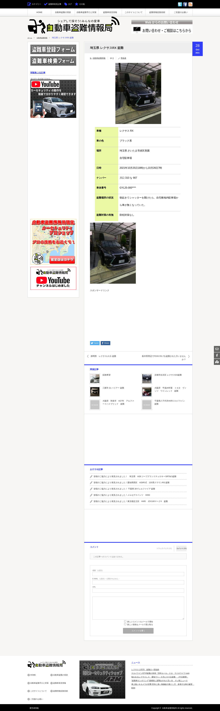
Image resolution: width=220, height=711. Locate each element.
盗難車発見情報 (110, 12)
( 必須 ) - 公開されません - (105, 578)
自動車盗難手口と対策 (86, 12)
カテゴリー (36, 4)
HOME (39, 12)
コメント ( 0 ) (181, 546)
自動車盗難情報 (45, 37)
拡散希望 (106, 375)
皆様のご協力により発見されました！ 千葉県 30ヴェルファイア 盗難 (124, 489)
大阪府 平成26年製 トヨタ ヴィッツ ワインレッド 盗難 (170, 389)
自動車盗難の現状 (63, 12)
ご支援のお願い (181, 12)
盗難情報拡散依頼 (157, 12)
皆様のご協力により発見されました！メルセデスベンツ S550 (122, 495)
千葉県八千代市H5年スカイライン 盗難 (169, 402)
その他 (82, 4)
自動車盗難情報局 (169, 707)
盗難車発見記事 (54, 4)
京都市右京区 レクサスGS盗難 (168, 375)
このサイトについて (134, 12)
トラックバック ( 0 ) (164, 546)
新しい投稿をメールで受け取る (140, 624)
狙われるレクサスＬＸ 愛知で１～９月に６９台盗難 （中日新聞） (159, 677)
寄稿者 (123, 58)
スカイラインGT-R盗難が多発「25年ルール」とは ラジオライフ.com (160, 673)
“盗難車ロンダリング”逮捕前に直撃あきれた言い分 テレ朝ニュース (159, 680)
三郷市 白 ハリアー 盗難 (113, 388)
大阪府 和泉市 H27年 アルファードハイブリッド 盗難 (118, 402)
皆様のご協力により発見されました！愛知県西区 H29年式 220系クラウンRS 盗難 (131, 482)
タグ (70, 4)
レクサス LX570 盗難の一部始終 (145, 669)
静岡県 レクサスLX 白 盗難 (106, 356)
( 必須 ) (97, 570)
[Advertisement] (138, 314)
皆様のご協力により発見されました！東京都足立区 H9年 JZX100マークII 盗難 (131, 501)
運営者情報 (32, 707)
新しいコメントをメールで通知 (140, 621)
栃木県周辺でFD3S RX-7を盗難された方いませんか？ (163, 357)
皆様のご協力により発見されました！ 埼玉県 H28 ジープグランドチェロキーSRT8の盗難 (135, 476)
